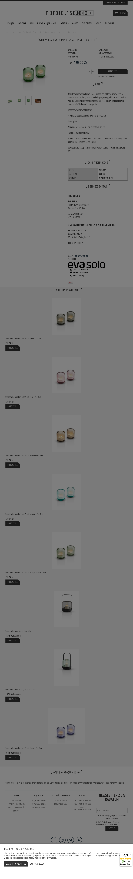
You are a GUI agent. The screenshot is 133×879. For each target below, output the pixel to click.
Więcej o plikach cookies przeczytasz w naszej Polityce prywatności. (30, 858)
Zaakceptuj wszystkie (16, 864)
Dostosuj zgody (37, 864)
